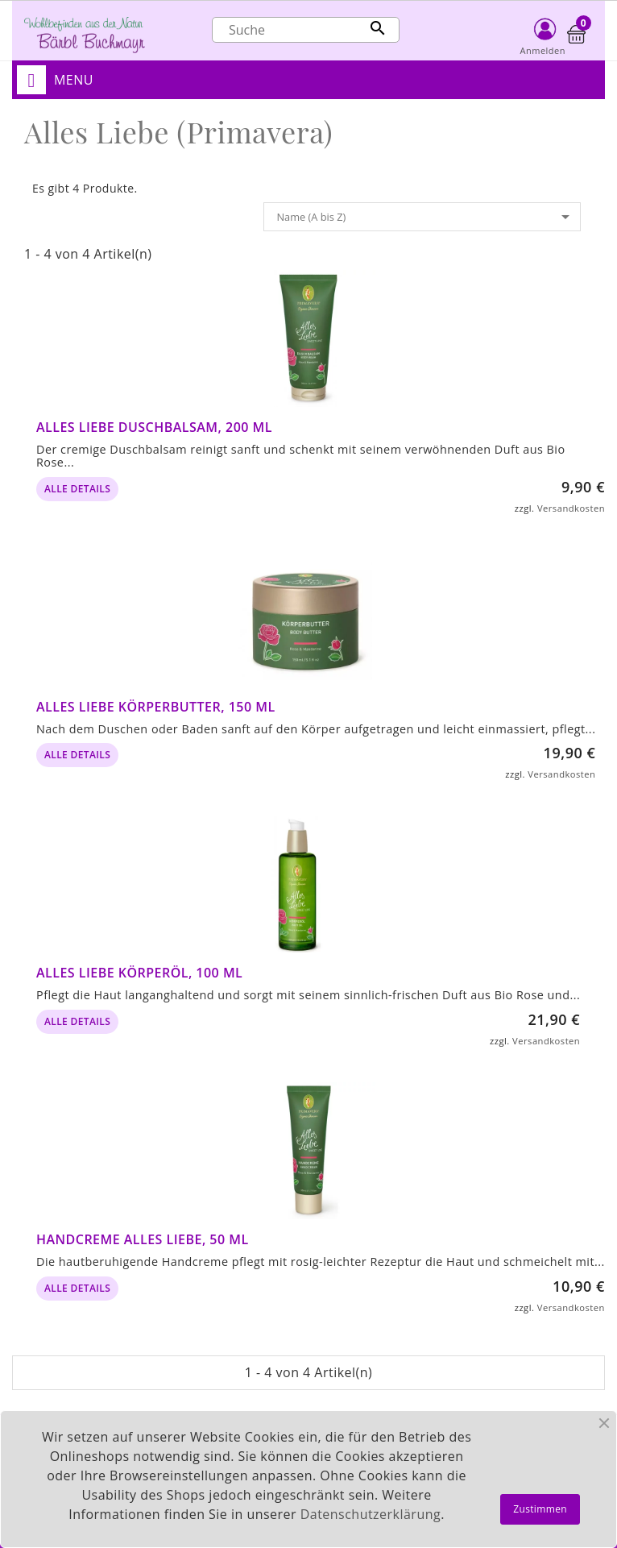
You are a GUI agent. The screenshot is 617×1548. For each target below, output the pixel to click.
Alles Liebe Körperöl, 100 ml (139, 973)
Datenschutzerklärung (370, 1514)
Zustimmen (540, 1509)
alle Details (77, 489)
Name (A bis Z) (425, 216)
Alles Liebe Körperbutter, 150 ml (155, 707)
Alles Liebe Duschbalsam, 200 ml (154, 427)
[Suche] (306, 30)
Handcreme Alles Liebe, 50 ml (142, 1239)
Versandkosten (571, 508)
